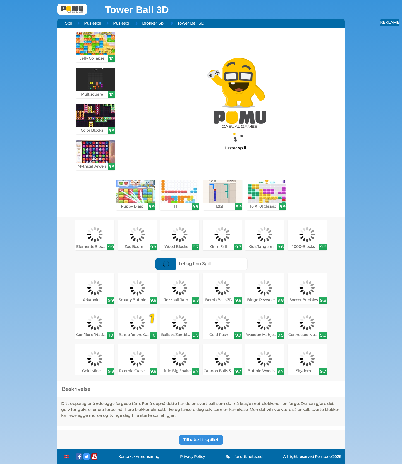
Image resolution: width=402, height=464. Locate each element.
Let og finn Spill (183, 263)
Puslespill (93, 23)
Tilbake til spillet (201, 439)
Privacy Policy (192, 457)
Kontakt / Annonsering (138, 457)
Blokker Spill (154, 23)
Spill (69, 23)
